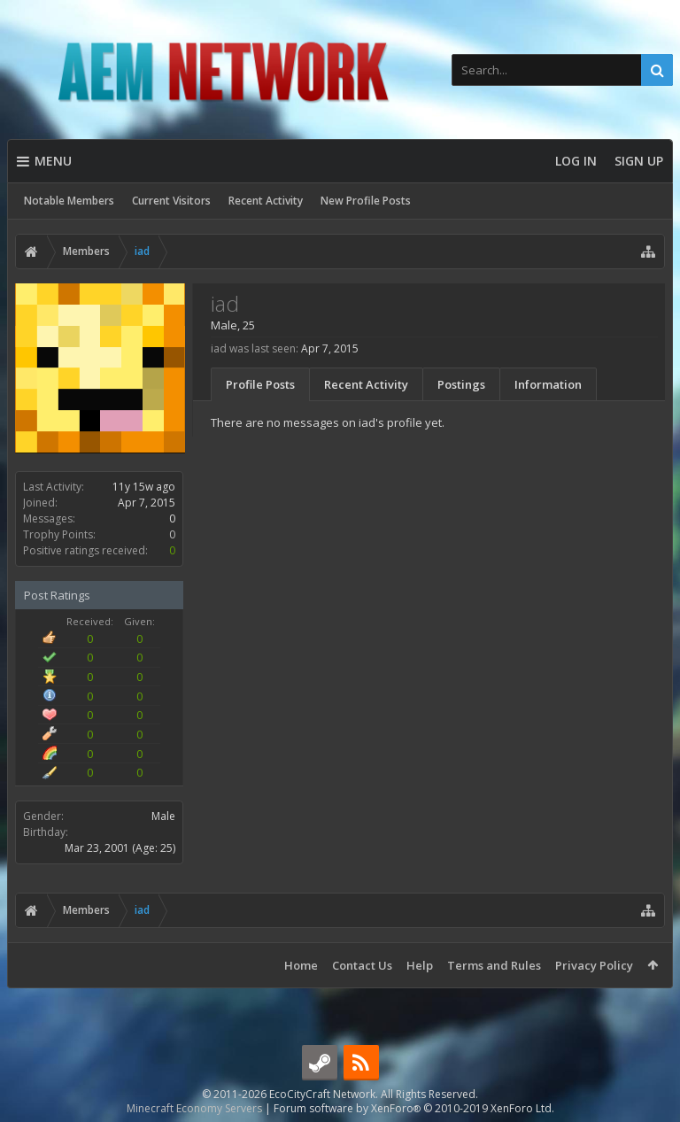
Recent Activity (265, 200)
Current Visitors (171, 200)
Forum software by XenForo (414, 1108)
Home (301, 965)
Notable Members (69, 200)
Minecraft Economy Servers (194, 1108)
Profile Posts (260, 384)
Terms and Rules (494, 965)
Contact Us (362, 965)
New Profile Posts (366, 200)
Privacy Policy (594, 965)
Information (548, 384)
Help (419, 965)
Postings (461, 384)
